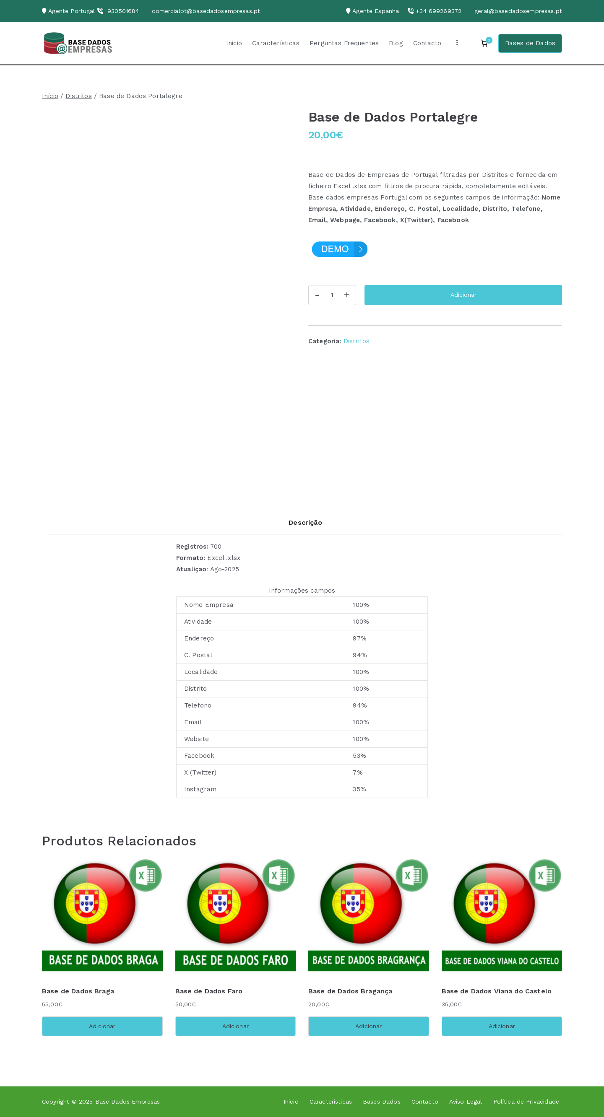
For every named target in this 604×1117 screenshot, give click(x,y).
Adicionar (463, 294)
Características (275, 43)
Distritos (78, 96)
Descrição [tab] (305, 522)
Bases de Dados (530, 43)
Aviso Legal (465, 1101)
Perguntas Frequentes (344, 43)
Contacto (427, 43)
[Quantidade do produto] (332, 295)
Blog (396, 43)
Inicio (234, 43)
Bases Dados (382, 1101)
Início (50, 96)
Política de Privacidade (526, 1101)
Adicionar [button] (102, 1026)
